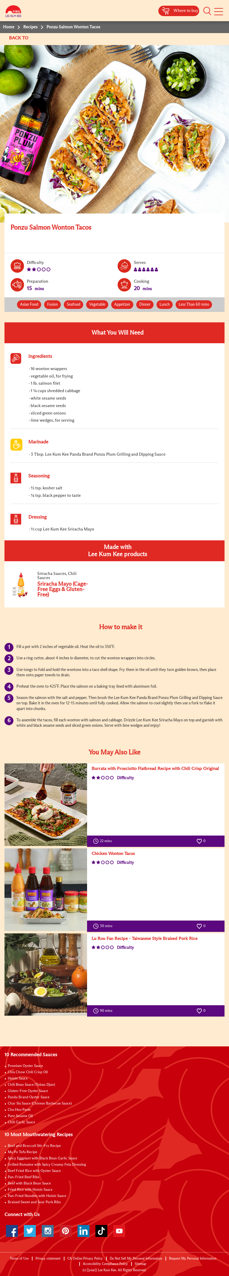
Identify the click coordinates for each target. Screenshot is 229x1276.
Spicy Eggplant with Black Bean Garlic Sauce (42, 1158)
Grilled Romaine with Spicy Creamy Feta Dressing (47, 1165)
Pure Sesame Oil (20, 1116)
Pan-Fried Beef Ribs (23, 1177)
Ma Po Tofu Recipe (22, 1152)
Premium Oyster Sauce (25, 1066)
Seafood (73, 305)
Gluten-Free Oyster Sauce (28, 1091)
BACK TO (19, 38)
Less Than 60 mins (194, 305)
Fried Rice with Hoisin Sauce (30, 1190)
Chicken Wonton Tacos (113, 853)
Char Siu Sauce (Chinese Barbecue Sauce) (40, 1103)
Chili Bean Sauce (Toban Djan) (31, 1085)
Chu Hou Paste (19, 1110)
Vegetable (97, 305)
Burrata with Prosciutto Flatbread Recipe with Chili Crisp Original (155, 768)
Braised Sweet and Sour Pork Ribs (34, 1202)
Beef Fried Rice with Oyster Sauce (34, 1171)
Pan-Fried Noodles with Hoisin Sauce (37, 1196)
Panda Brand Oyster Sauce (28, 1097)
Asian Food (29, 305)
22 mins (103, 841)
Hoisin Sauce (18, 1078)
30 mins (104, 926)
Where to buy (186, 11)
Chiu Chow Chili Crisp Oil (28, 1072)
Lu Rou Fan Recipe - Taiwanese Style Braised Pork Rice (144, 938)
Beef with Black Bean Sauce (29, 1183)
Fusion (52, 305)
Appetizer (122, 305)
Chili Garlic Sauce (21, 1122)
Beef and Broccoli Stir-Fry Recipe (34, 1146)
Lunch (165, 305)
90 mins (104, 1011)
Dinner (145, 305)
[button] (207, 11)
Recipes (30, 27)
